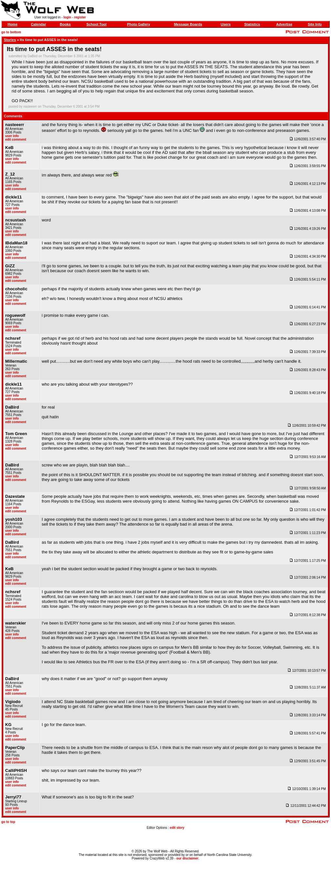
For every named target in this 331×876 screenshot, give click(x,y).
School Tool (96, 24)
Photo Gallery (138, 24)
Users (226, 24)
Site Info (315, 24)
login (67, 17)
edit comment (15, 139)
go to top (8, 822)
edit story (177, 827)
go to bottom (11, 32)
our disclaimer (187, 858)
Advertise (284, 24)
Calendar (38, 24)
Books (65, 24)
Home (12, 24)
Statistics (252, 24)
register (80, 17)
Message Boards (188, 24)
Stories (10, 40)
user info (12, 136)
